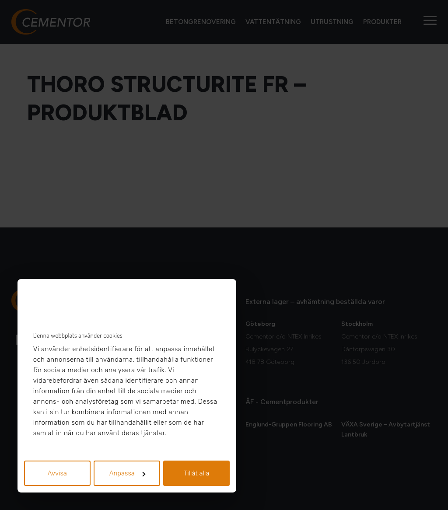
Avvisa (57, 473)
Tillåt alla (197, 473)
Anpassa (127, 473)
